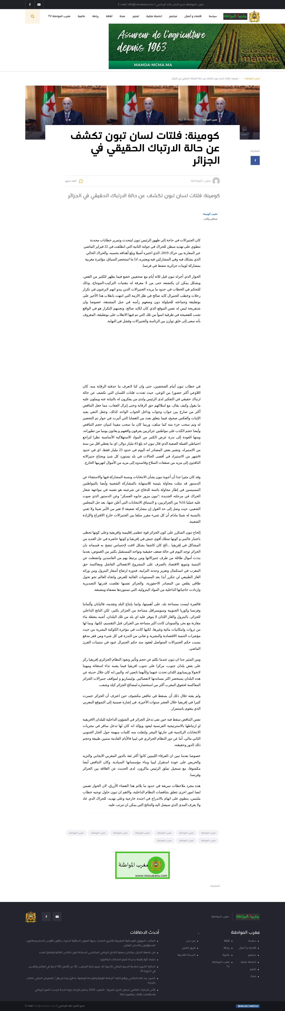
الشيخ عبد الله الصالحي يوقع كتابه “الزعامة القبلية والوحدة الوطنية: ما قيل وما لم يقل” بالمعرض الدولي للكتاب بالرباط (90, 980)
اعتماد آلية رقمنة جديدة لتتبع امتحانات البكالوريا (127, 959)
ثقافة (109, 16)
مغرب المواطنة (252, 79)
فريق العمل (188, 948)
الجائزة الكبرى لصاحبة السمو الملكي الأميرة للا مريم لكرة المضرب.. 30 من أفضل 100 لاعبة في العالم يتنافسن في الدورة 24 (92, 969)
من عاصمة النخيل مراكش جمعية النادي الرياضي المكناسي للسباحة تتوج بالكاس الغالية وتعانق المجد (97, 952)
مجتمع (173, 16)
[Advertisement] (141, 354)
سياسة (213, 16)
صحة (122, 16)
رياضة (95, 16)
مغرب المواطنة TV (59, 16)
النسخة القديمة (186, 955)
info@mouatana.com (45, 1006)
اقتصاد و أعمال (193, 16)
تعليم (136, 16)
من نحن (190, 941)
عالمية (81, 16)
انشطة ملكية (154, 16)
